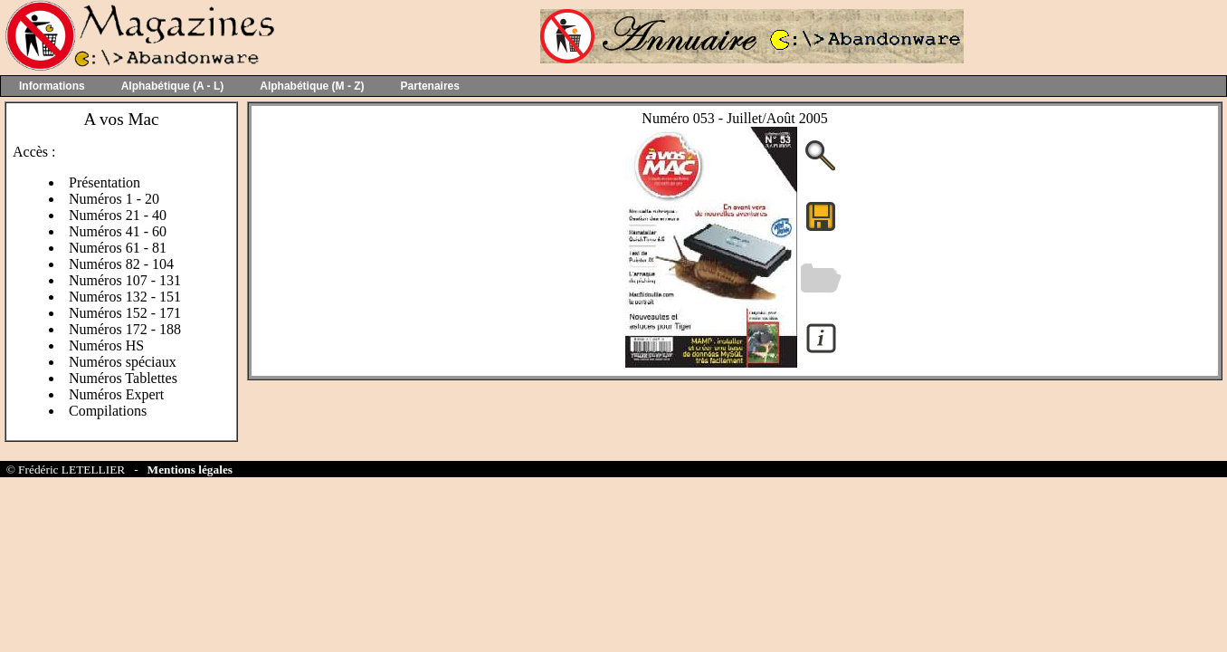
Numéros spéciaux (122, 361)
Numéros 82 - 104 (121, 264)
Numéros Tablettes (123, 378)
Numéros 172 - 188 (125, 329)
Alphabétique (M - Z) (312, 86)
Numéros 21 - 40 (117, 215)
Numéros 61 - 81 (117, 247)
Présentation (104, 182)
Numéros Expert (116, 394)
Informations (52, 86)
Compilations (108, 410)
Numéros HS (106, 345)
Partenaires (430, 86)
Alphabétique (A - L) (172, 86)
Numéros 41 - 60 (117, 231)
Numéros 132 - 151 (125, 296)
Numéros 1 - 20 (114, 198)
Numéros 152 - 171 (125, 313)
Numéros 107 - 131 (125, 280)
